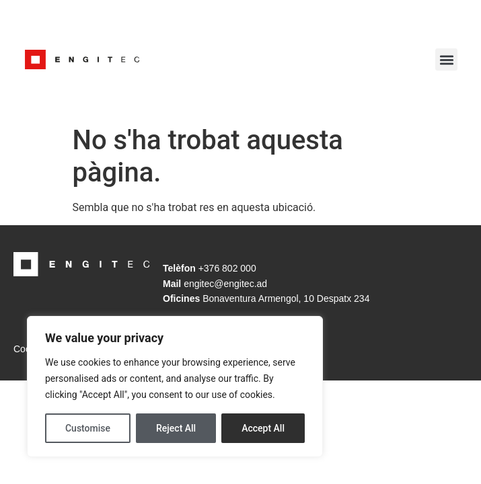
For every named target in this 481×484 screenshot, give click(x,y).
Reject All (176, 428)
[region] (175, 386)
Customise (87, 428)
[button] (446, 59)
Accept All (263, 428)
